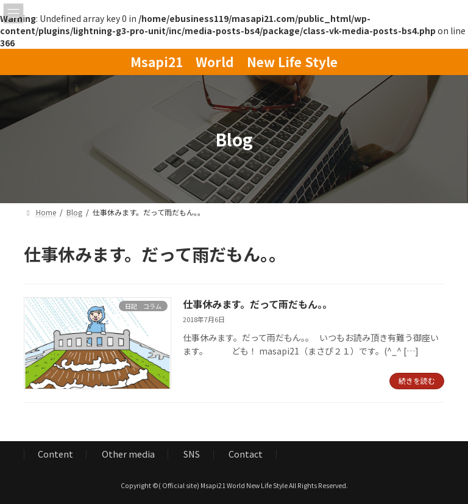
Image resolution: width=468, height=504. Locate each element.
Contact (246, 453)
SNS (191, 453)
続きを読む (417, 380)
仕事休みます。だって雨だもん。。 (257, 304)
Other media (128, 453)
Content (55, 453)
